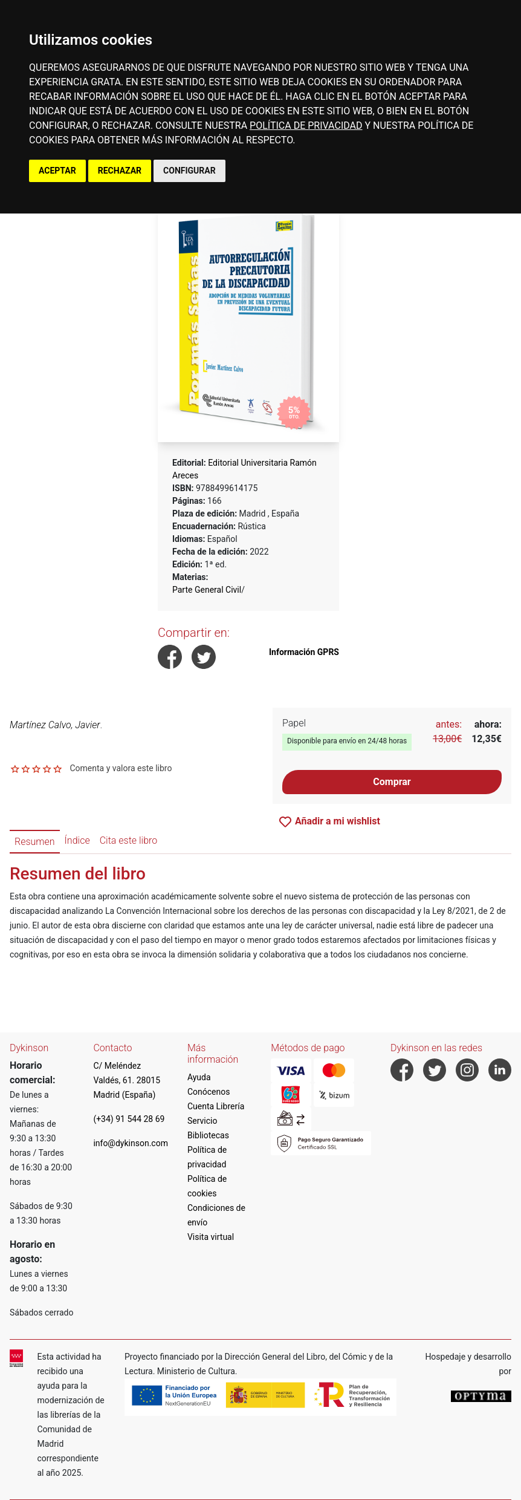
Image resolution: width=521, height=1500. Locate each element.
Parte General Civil (206, 590)
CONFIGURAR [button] (189, 170)
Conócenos (208, 1092)
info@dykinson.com (130, 1143)
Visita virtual (210, 1237)
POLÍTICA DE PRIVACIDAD (306, 125)
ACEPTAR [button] (57, 170)
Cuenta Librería (215, 1106)
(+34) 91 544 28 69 (128, 1119)
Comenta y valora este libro (121, 768)
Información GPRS (304, 652)
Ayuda (199, 1077)
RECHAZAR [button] (119, 170)
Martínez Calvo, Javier (55, 725)
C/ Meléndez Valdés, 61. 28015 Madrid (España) (126, 1080)
